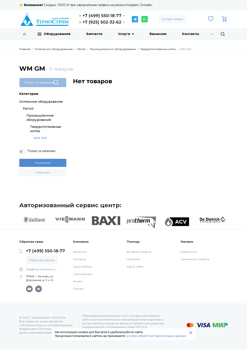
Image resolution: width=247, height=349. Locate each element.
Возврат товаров (139, 251)
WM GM (40, 138)
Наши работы (82, 266)
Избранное (189, 251)
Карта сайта (135, 266)
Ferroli (28, 109)
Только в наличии (41, 151)
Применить (43, 162)
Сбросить (43, 172)
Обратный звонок (42, 260)
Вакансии (158, 34)
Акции (77, 281)
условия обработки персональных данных (156, 336)
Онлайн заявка (172, 19)
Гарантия (133, 259)
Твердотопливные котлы (45, 129)
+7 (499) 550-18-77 (101, 15)
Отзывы (78, 288)
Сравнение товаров (195, 259)
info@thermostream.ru (41, 269)
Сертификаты (82, 274)
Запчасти (94, 34)
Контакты (190, 34)
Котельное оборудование (41, 102)
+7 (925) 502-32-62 (101, 22)
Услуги (126, 34)
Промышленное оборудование (40, 117)
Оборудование (54, 34)
